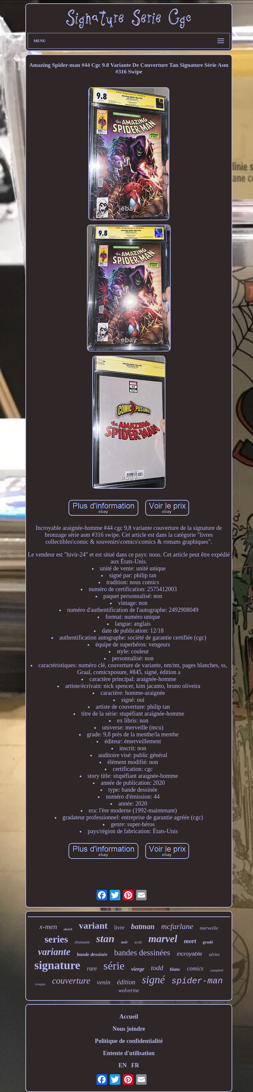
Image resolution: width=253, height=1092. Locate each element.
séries (214, 954)
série (114, 966)
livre (119, 927)
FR (135, 1065)
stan (105, 938)
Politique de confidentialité (129, 1041)
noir (124, 942)
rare (92, 968)
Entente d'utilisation (129, 1053)
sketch (68, 929)
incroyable (190, 954)
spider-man (197, 981)
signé (153, 980)
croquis (40, 984)
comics (195, 968)
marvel (163, 938)
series (56, 939)
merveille (209, 928)
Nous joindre (128, 1028)
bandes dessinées (142, 952)
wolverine (128, 990)
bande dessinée (92, 954)
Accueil (128, 1016)
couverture (71, 981)
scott (138, 942)
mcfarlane (177, 926)
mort (190, 941)
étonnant (82, 942)
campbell (216, 970)
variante (54, 951)
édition (126, 982)
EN (123, 1065)
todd (157, 968)
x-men (48, 926)
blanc (175, 969)
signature (57, 965)
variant (93, 925)
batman (143, 926)
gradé (208, 942)
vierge (137, 969)
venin (103, 982)
